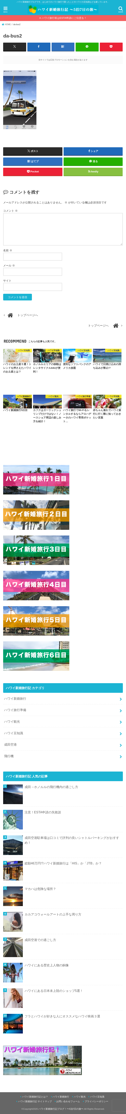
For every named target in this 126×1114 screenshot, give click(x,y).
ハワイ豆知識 (13, 733)
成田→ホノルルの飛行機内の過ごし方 (51, 786)
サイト (7, 280)
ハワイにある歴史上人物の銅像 (47, 965)
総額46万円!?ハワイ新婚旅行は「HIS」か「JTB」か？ (63, 863)
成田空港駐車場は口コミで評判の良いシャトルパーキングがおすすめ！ (72, 840)
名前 (7, 250)
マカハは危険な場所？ (40, 888)
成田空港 (10, 744)
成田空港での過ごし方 (40, 939)
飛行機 (9, 756)
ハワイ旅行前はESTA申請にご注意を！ (64, 17)
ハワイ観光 (12, 721)
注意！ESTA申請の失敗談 (43, 812)
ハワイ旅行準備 (15, 710)
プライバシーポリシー (96, 1101)
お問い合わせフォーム (68, 1101)
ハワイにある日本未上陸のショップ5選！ (54, 990)
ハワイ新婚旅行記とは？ (35, 1096)
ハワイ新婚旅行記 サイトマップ (35, 1101)
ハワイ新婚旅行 (15, 698)
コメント (10, 210)
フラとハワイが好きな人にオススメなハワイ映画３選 (62, 1016)
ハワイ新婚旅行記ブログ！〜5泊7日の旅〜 (60, 1109)
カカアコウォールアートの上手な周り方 (53, 914)
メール (9, 265)
